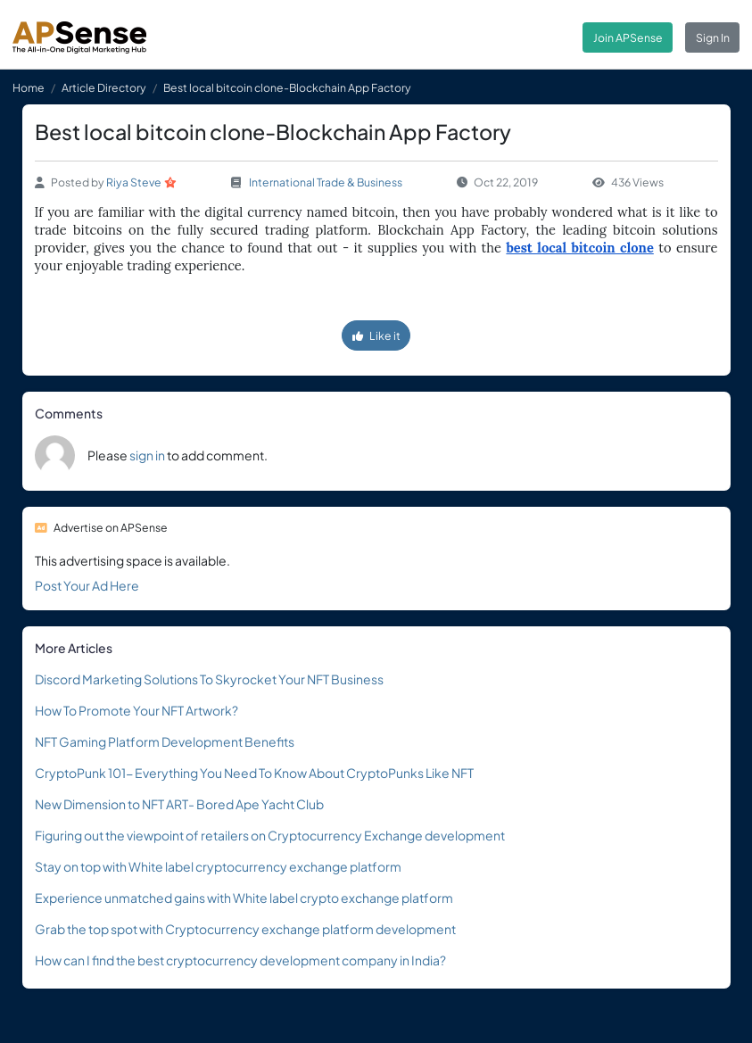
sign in (147, 455)
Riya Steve (133, 182)
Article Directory (104, 87)
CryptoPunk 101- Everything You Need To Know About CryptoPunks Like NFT (254, 773)
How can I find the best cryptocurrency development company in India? (240, 960)
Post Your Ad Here (87, 585)
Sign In (713, 37)
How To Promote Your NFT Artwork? (136, 710)
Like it (376, 335)
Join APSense (628, 37)
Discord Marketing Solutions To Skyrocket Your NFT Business (209, 679)
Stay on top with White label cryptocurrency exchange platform (218, 866)
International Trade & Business (325, 182)
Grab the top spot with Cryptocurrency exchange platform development (245, 929)
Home (28, 87)
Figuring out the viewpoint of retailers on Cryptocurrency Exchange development (270, 835)
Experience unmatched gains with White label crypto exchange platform (244, 898)
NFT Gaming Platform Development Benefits (164, 741)
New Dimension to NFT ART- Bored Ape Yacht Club (179, 804)
